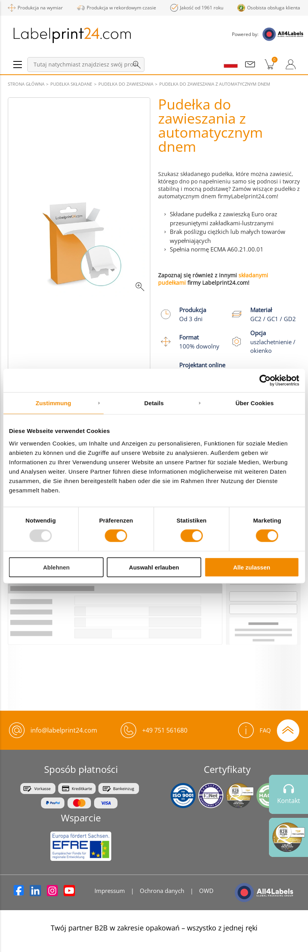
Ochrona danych (162, 891)
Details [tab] (154, 403)
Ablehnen (56, 567)
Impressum (109, 891)
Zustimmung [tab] (53, 403)
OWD (206, 891)
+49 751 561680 (164, 730)
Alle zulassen (251, 567)
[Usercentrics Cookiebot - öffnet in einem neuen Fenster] (265, 380)
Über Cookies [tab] (254, 403)
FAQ (254, 730)
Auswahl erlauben (154, 567)
